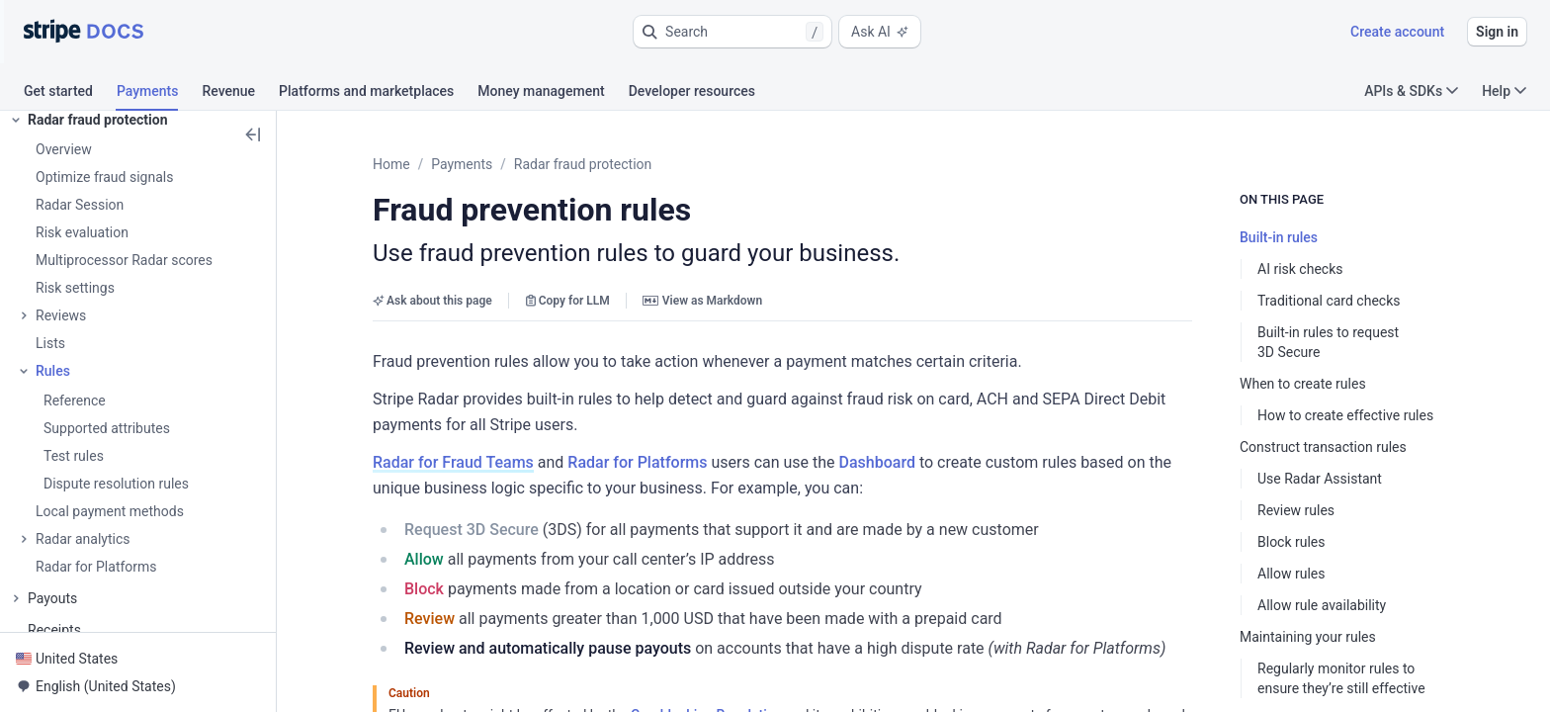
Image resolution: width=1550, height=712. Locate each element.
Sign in (1497, 32)
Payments (461, 164)
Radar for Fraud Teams (453, 462)
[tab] (70, 94)
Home (391, 164)
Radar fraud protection (583, 164)
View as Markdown (702, 301)
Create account (1397, 32)
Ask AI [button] (879, 32)
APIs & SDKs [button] (1411, 91)
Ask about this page (432, 301)
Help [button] (1504, 91)
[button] (732, 31)
